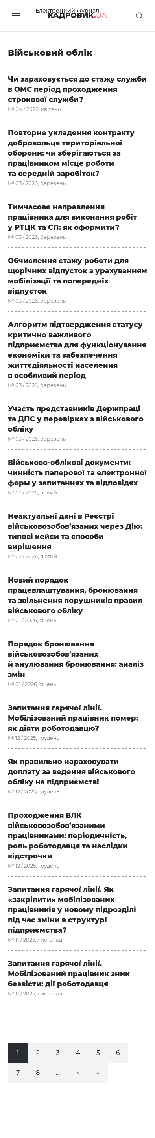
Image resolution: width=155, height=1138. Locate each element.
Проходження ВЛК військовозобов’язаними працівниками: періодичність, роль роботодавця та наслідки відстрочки (68, 835)
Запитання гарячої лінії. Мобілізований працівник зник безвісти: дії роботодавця (69, 973)
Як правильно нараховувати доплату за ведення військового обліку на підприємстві (71, 771)
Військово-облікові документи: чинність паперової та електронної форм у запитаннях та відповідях (77, 472)
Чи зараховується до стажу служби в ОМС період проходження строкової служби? (77, 89)
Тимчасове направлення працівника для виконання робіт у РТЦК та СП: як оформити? (72, 217)
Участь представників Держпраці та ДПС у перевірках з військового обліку (76, 419)
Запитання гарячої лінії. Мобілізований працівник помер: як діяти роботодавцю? (73, 718)
